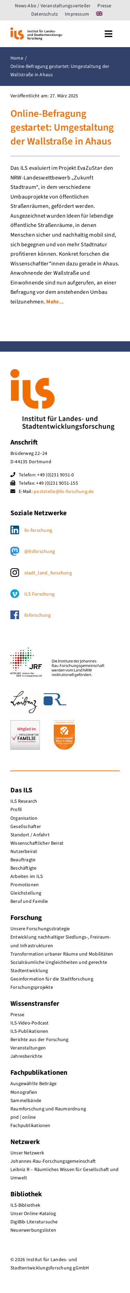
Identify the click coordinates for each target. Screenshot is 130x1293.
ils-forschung (38, 530)
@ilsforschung (39, 551)
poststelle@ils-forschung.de (64, 491)
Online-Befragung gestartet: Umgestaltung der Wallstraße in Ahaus (62, 128)
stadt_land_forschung (48, 573)
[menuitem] (99, 14)
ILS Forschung (39, 594)
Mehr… (55, 302)
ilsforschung (37, 615)
